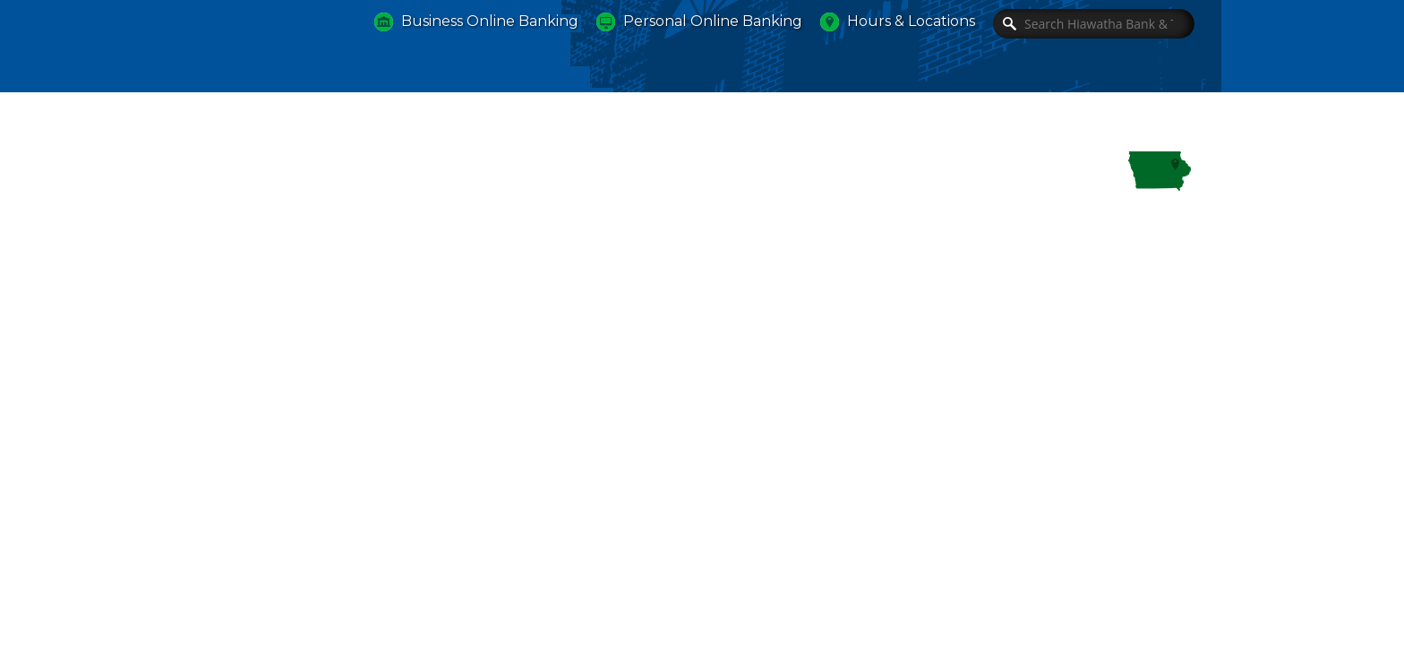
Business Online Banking (489, 21)
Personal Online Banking (712, 21)
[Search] (1093, 24)
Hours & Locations (911, 21)
